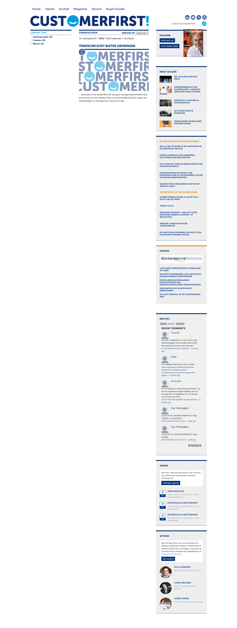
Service (97, 9)
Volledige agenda (171, 483)
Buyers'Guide (115, 9)
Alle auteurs (168, 559)
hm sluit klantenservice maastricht (175, 348)
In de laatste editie (169, 46)
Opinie (49, 9)
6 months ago (174, 375)
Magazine (80, 9)
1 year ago (191, 421)
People (163, 324)
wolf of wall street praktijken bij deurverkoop (179, 400)
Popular (180, 324)
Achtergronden (41, 37)
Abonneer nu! (167, 40)
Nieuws (36, 44)
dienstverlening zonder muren (173, 421)
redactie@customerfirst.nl (171, 554)
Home (36, 9)
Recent (171, 324)
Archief (64, 9)
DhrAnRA (176, 381)
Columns (37, 40)
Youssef (175, 332)
